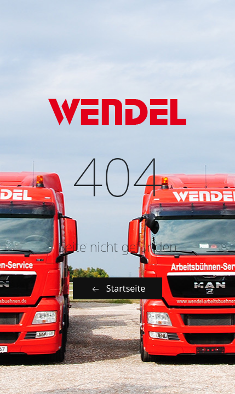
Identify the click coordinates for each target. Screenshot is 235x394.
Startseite (118, 288)
